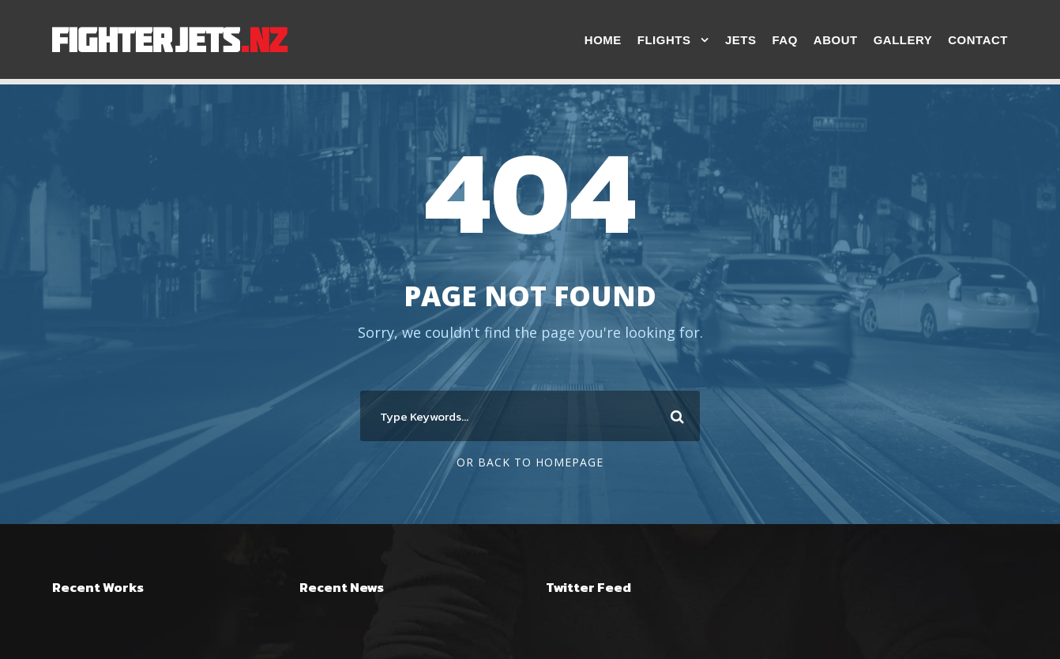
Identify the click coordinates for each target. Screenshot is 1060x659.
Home (603, 40)
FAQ (784, 40)
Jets (741, 40)
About (836, 40)
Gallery (903, 40)
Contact (978, 40)
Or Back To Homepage (530, 462)
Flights (664, 40)
